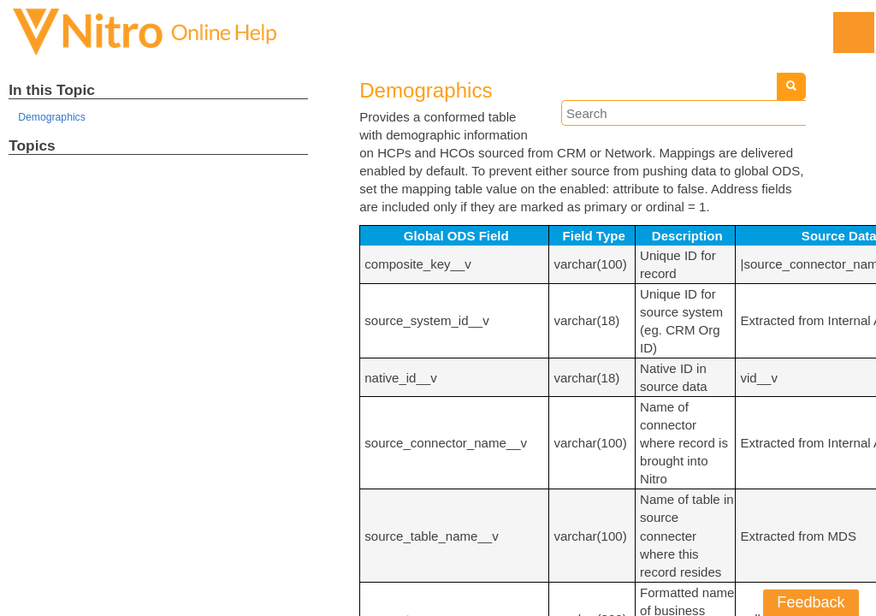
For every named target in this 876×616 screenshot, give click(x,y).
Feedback (811, 602)
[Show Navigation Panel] (852, 32)
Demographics (54, 118)
